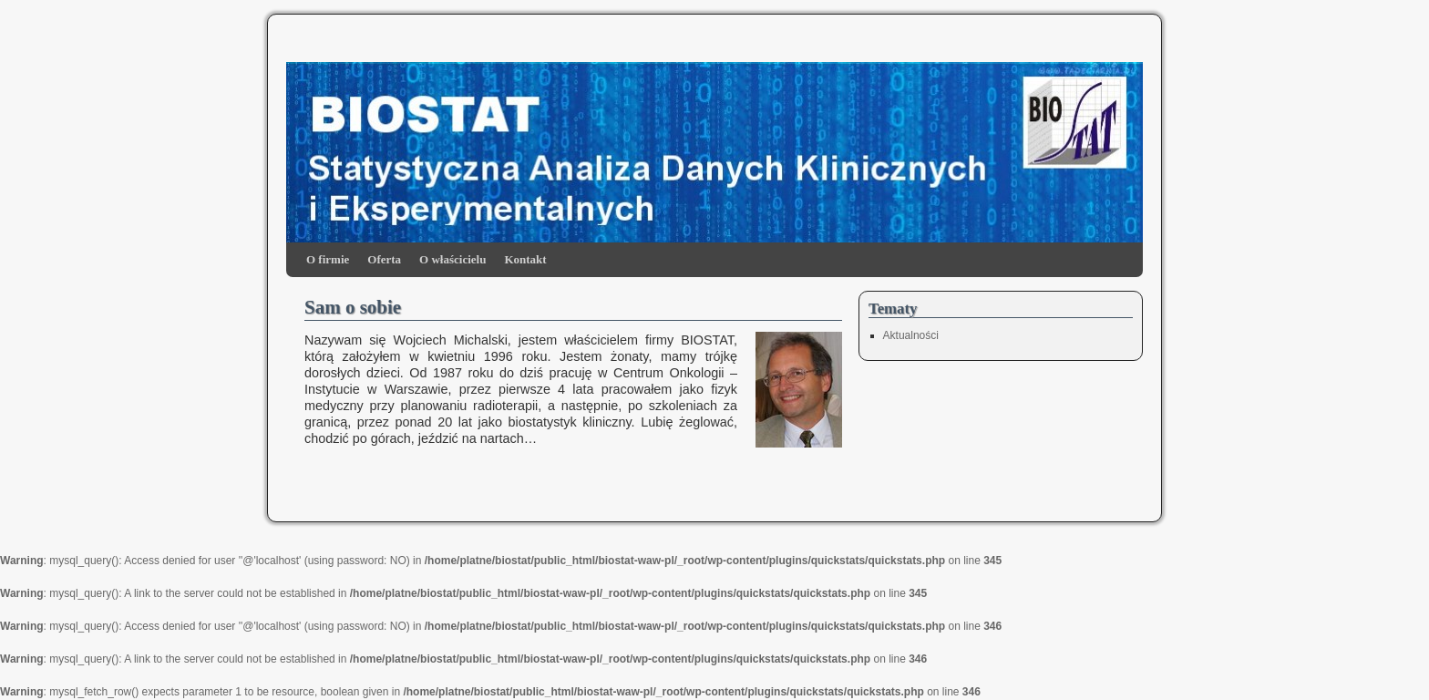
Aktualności (911, 335)
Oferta (384, 259)
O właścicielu (452, 259)
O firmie (327, 259)
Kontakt (525, 259)
